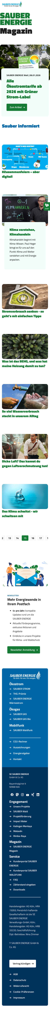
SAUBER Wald (20, 811)
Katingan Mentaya (22, 826)
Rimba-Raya (19, 836)
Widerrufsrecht (21, 986)
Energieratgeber (21, 753)
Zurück (9, 547)
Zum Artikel (16, 107)
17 (40, 538)
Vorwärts (40, 547)
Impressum (19, 997)
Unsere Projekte (21, 806)
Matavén (17, 831)
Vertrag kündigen (21, 963)
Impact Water (20, 821)
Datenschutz (19, 980)
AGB (15, 974)
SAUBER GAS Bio (22, 719)
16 (32, 538)
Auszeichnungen (21, 747)
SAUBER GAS (20, 714)
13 (9, 538)
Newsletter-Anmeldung (23, 650)
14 (17, 538)
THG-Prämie (19, 694)
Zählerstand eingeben (24, 884)
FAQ (15, 879)
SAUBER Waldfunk (23, 730)
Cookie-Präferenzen (23, 992)
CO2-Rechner (20, 741)
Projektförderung (22, 816)
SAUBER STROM (21, 689)
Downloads (19, 889)
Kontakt (17, 759)
